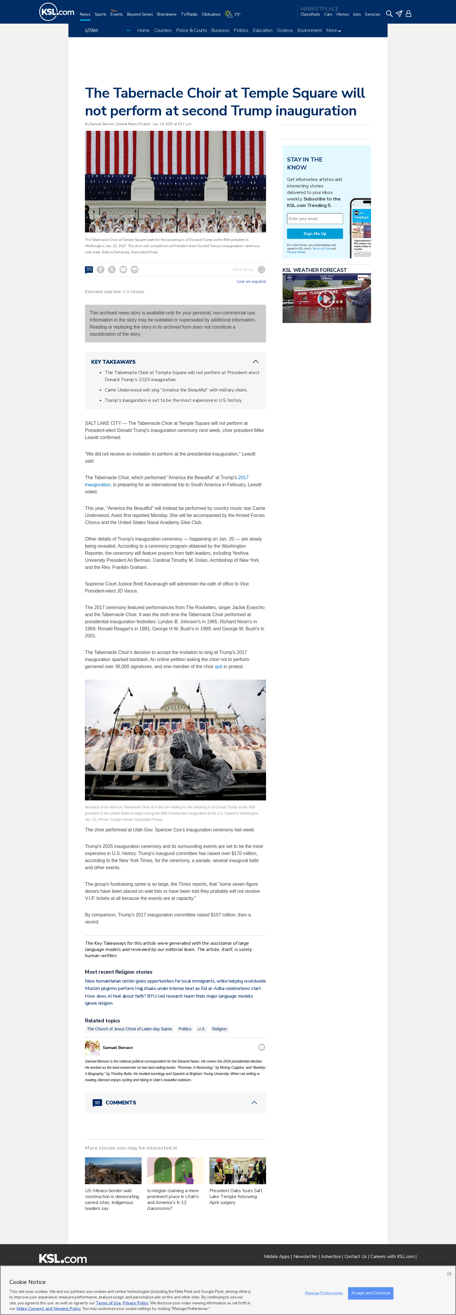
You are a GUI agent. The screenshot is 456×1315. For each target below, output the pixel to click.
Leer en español (251, 282)
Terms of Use (321, 248)
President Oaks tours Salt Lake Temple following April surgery (236, 1196)
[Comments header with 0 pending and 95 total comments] (175, 1103)
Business (220, 30)
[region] (228, 1290)
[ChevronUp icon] (256, 362)
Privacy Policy (135, 1303)
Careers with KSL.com (392, 1256)
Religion (219, 1029)
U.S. (202, 1029)
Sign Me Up (315, 233)
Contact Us (356, 1256)
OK (449, 1273)
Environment (310, 30)
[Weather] (234, 17)
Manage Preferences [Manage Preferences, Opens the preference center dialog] (324, 1293)
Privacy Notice (296, 252)
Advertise (331, 1256)
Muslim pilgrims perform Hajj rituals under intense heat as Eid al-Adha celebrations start (173, 988)
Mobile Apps (277, 1256)
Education (262, 30)
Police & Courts (191, 30)
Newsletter (305, 1256)
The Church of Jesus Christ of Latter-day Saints (129, 1029)
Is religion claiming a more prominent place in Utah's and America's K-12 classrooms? (173, 1199)
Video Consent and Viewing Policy (48, 1308)
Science (285, 30)
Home (143, 30)
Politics (241, 30)
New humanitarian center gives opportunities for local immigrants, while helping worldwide (175, 981)
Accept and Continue (370, 1293)
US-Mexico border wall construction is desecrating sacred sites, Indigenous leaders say (112, 1199)
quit (218, 666)
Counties (163, 30)
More (334, 30)
